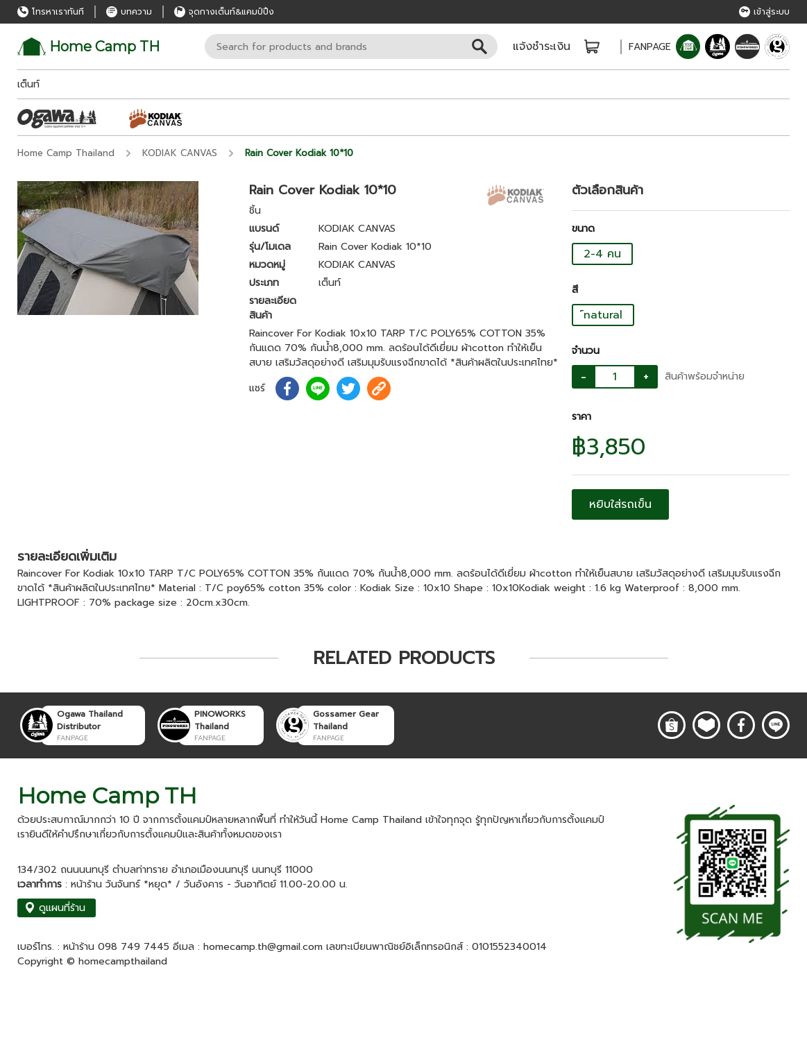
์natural (603, 315)
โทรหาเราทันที (50, 12)
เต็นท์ (28, 84)
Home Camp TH (88, 46)
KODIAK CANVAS (179, 153)
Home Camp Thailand (65, 153)
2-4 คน (602, 254)
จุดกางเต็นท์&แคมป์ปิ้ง (224, 12)
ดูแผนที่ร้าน (54, 908)
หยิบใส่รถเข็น (620, 504)
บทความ (129, 12)
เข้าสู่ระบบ (764, 12)
